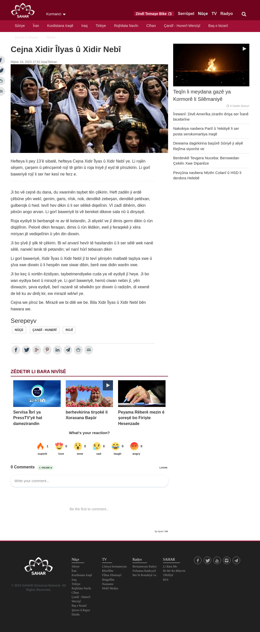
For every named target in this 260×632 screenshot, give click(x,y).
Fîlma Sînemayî (111, 575)
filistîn (51, 37)
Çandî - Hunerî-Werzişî (182, 26)
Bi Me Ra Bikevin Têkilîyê (174, 573)
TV (214, 13)
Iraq (85, 26)
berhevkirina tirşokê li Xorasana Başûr (87, 415)
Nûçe (203, 13)
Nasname (107, 584)
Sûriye (20, 26)
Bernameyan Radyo (145, 566)
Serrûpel (186, 13)
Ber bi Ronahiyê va (144, 575)
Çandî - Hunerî (44, 330)
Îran (36, 26)
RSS (165, 579)
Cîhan (151, 26)
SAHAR (25, 11)
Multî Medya (110, 588)
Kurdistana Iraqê (60, 26)
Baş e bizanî (218, 26)
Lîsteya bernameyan (114, 566)
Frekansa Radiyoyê (144, 571)
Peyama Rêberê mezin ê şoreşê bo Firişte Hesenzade (141, 418)
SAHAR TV (38, 567)
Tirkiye (101, 26)
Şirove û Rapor (26, 37)
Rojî (69, 330)
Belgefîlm (108, 579)
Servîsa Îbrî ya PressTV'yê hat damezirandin (27, 418)
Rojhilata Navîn (126, 26)
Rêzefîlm (107, 571)
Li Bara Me (170, 566)
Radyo (226, 13)
